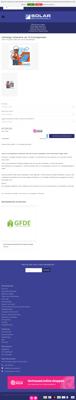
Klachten (4, 322)
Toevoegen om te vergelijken (28, 193)
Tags (3, 339)
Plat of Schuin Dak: (8, 111)
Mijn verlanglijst (7, 354)
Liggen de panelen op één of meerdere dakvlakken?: (18, 118)
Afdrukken (41, 193)
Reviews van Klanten (8, 304)
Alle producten (6, 332)
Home (3, 39)
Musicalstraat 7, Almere (12, 371)
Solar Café (5, 299)
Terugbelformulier (7, 325)
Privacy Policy (6, 319)
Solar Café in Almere (38, 28)
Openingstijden (6, 301)
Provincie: (5, 104)
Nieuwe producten (7, 334)
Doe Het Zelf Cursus (38, 29)
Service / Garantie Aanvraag (11, 314)
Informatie (5, 138)
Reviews (43, 138)
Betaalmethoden (7, 309)
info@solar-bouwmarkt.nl (12, 368)
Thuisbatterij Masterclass (38, 31)
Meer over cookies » (49, 4)
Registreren (5, 349)
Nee (39, 4)
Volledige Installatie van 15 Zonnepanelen (20, 39)
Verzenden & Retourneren (10, 312)
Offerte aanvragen (38, 24)
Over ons (4, 288)
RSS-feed (5, 342)
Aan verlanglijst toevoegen (10, 193)
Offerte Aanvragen (7, 294)
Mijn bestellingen (7, 352)
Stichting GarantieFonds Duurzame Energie (18, 244)
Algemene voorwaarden (9, 317)
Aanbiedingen (6, 337)
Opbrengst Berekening (9, 291)
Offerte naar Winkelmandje (10, 296)
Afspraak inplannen (38, 26)
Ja (31, 4)
